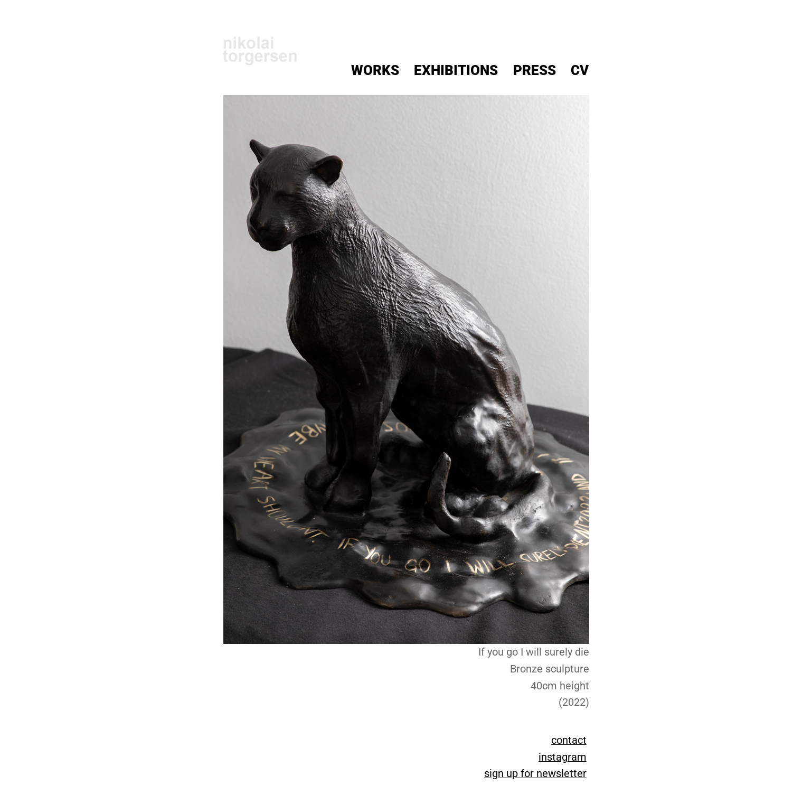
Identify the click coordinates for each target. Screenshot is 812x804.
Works (375, 70)
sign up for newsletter (535, 774)
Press (534, 70)
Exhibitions (456, 70)
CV (580, 70)
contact (569, 740)
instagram (563, 757)
